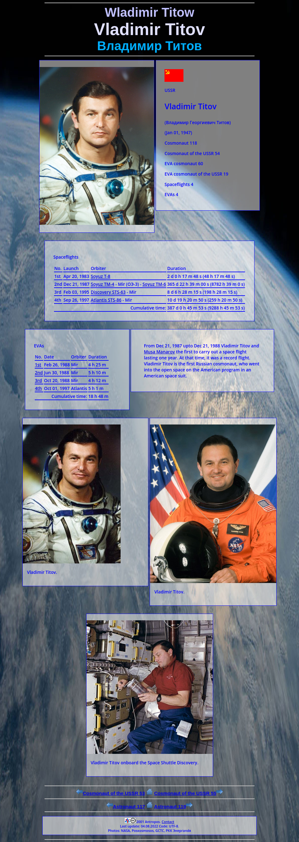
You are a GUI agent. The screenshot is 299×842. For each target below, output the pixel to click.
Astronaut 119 (173, 806)
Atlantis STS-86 (106, 300)
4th (38, 388)
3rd (38, 380)
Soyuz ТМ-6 (154, 284)
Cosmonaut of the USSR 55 (188, 793)
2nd (39, 373)
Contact (168, 822)
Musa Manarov (159, 352)
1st (38, 365)
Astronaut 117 (125, 806)
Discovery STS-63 (108, 292)
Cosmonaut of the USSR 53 (110, 793)
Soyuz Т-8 (100, 276)
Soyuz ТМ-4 (102, 284)
